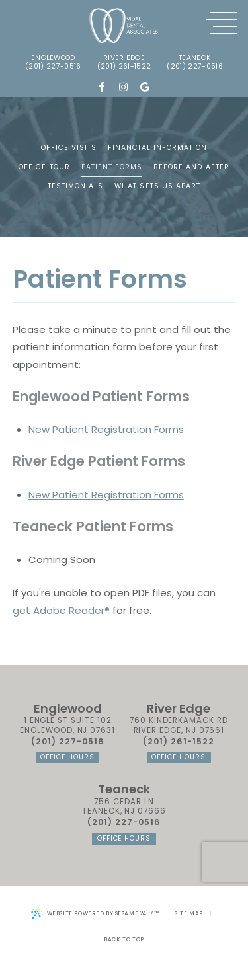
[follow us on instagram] (123, 87)
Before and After (191, 167)
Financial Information (157, 148)
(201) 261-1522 (124, 67)
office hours (67, 757)
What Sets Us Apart (157, 186)
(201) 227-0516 (53, 67)
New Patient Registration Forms (106, 429)
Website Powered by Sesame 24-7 (95, 914)
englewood (53, 58)
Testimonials (76, 186)
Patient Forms (112, 167)
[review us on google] (145, 87)
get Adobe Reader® (61, 610)
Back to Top (124, 939)
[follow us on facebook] (101, 87)
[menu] (221, 23)
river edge (124, 58)
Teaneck (195, 58)
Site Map (189, 913)
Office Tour (44, 167)
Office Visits (69, 148)
